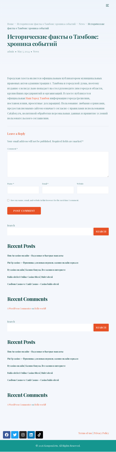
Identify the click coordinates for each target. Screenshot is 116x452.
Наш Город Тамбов (37, 98)
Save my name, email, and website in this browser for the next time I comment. (45, 200)
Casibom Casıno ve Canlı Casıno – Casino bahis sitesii (33, 284)
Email (45, 183)
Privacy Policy (101, 433)
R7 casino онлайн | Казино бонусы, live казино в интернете (36, 270)
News (36, 51)
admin (10, 51)
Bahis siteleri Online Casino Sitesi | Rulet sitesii (30, 277)
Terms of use (85, 433)
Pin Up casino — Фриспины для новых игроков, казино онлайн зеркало (42, 263)
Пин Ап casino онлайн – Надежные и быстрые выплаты (35, 256)
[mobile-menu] (106, 5)
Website (80, 183)
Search (11, 225)
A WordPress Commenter (19, 308)
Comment (12, 148)
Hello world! (40, 308)
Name (10, 183)
